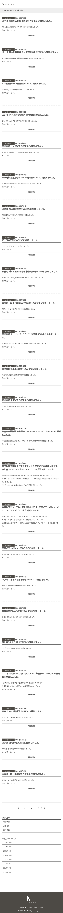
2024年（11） (8, 846)
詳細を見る (31, 35)
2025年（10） (8, 842)
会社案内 (23, 907)
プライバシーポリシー (35, 907)
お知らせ (6, 826)
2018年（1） (8, 872)
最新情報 (6, 821)
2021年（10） (8, 859)
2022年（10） (8, 855)
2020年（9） (8, 863)
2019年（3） (8, 868)
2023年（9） (8, 851)
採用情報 (6, 830)
